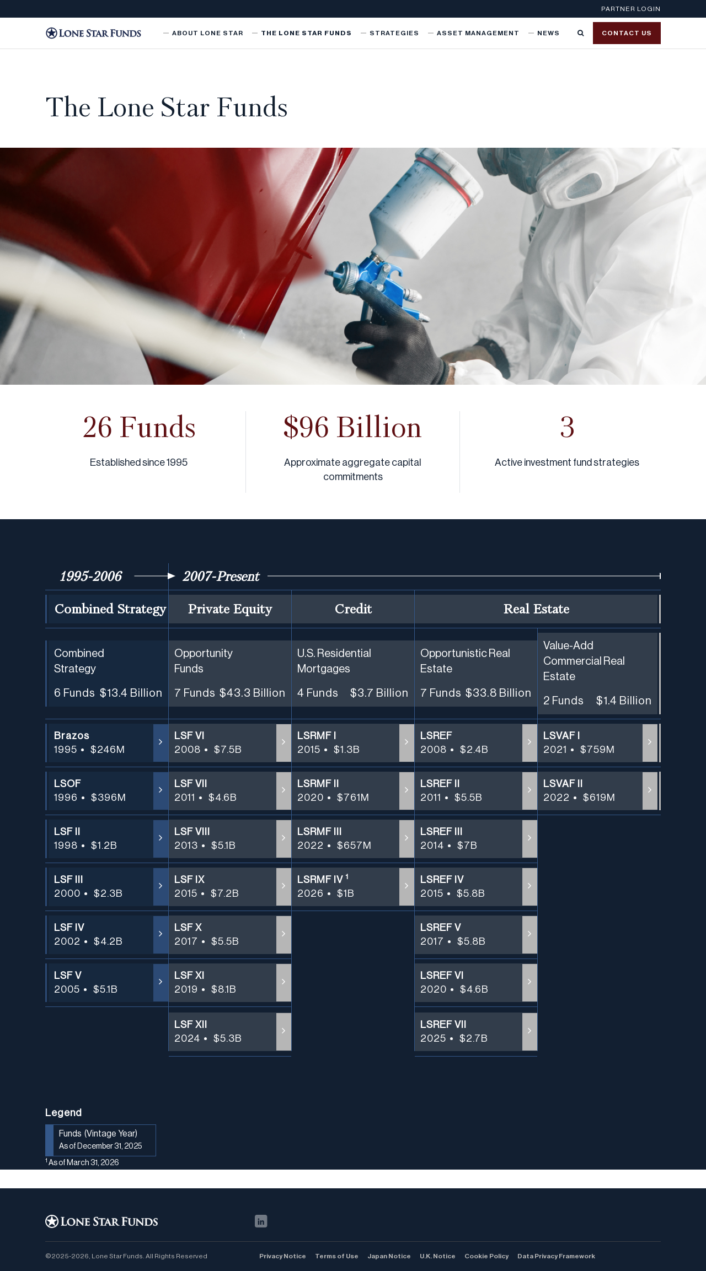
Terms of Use (337, 1256)
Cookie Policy (486, 1256)
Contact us (627, 33)
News (548, 33)
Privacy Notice (282, 1256)
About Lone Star (207, 33)
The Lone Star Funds (306, 33)
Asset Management (478, 33)
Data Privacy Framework (556, 1256)
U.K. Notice (438, 1256)
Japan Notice (389, 1256)
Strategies (394, 33)
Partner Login (631, 9)
